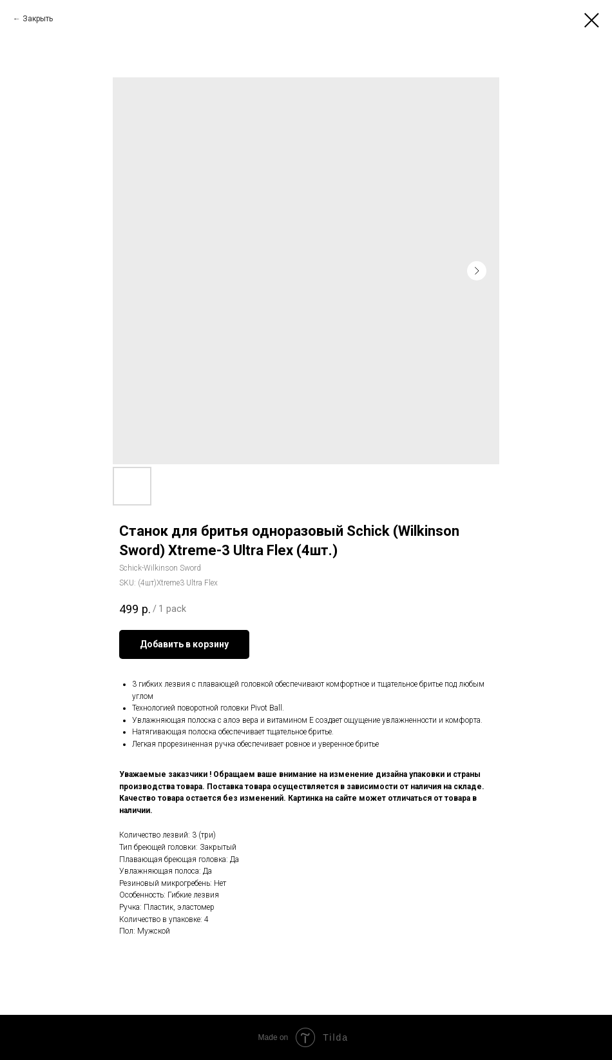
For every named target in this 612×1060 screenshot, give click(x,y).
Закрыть (38, 18)
